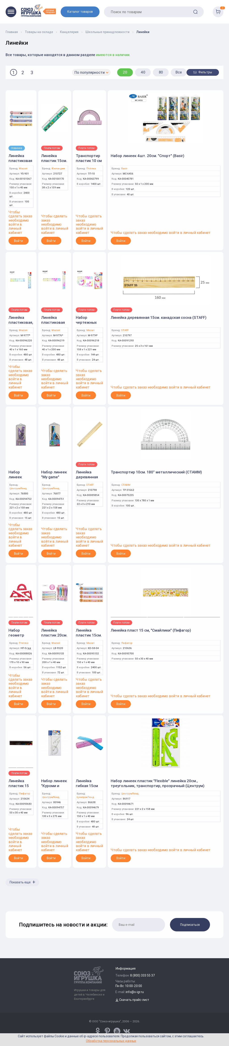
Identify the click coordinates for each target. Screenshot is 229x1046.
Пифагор (126, 643)
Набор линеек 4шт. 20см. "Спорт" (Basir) (147, 155)
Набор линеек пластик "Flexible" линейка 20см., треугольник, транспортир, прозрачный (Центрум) (157, 783)
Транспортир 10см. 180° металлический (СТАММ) (156, 472)
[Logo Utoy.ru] (38, 10)
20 (125, 72)
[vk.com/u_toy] (126, 1031)
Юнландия (58, 168)
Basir (124, 168)
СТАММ (125, 484)
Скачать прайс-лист (132, 1000)
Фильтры (202, 72)
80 (161, 72)
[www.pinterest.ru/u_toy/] (97, 1031)
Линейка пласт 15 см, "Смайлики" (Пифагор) (151, 630)
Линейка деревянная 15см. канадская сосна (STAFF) (158, 317)
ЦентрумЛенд (18, 488)
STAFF (125, 330)
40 (143, 72)
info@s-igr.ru (135, 992)
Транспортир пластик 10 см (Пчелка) (89, 160)
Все (179, 72)
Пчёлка (91, 168)
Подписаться (190, 925)
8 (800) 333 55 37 (142, 975)
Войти (18, 241)
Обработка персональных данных (111, 1041)
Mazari (23, 168)
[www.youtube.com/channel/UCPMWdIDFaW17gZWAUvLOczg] (117, 1031)
